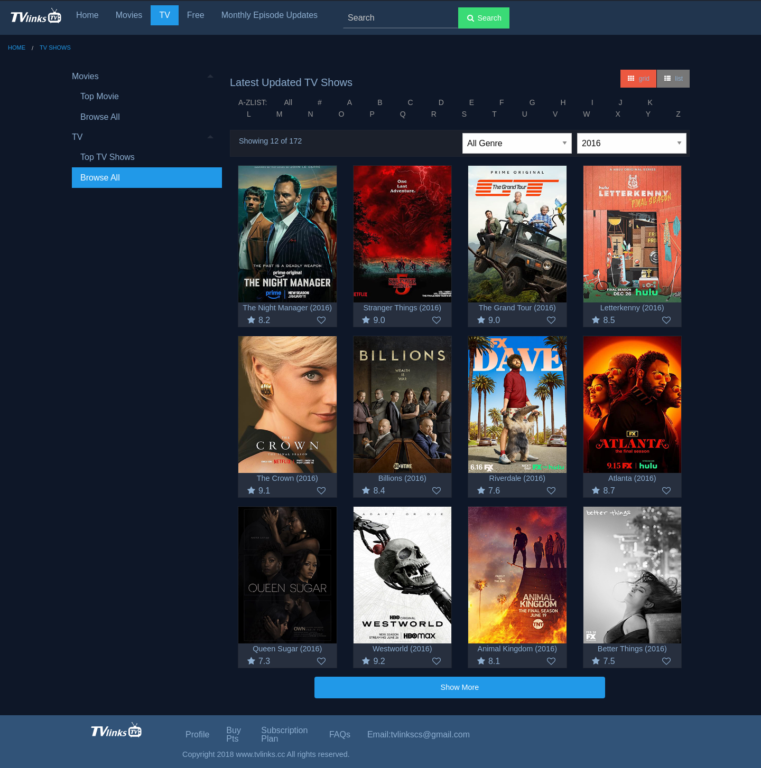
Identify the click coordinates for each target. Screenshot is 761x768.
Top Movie (99, 96)
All (288, 102)
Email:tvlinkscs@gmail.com (418, 734)
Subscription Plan (284, 734)
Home (87, 15)
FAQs (339, 734)
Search (484, 18)
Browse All (100, 116)
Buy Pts (233, 734)
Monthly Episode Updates (269, 15)
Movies (129, 15)
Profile (197, 734)
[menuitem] (142, 97)
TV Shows (55, 47)
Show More (460, 687)
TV (164, 15)
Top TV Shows (107, 157)
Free (196, 15)
